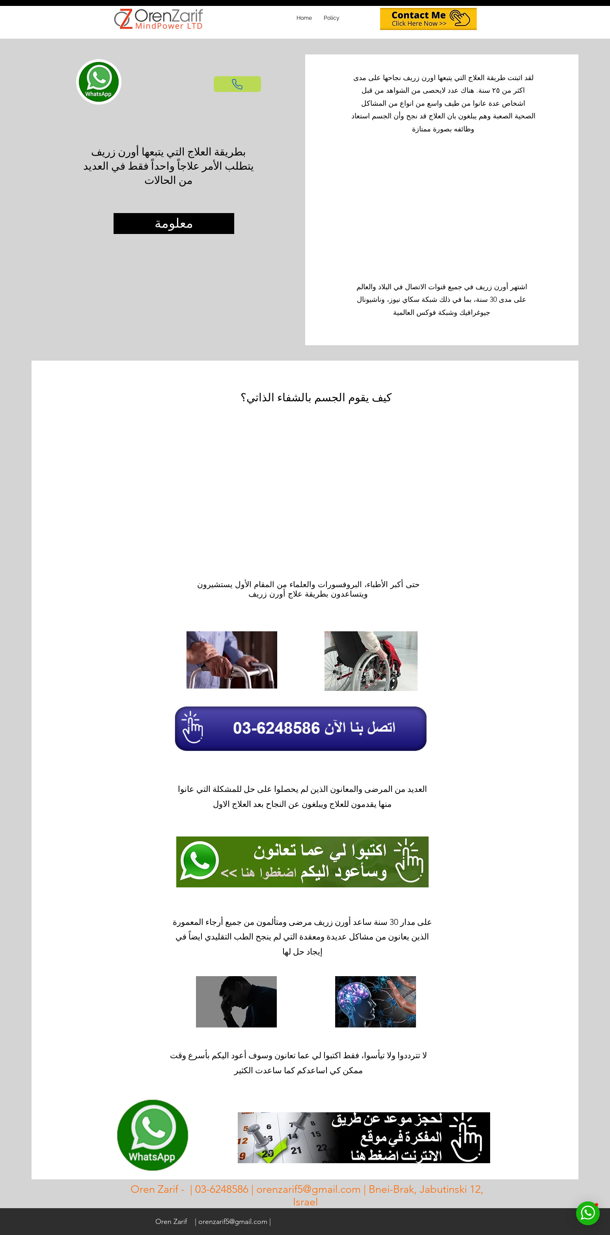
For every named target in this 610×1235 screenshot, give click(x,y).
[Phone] (237, 84)
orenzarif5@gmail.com (308, 1189)
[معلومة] (174, 223)
